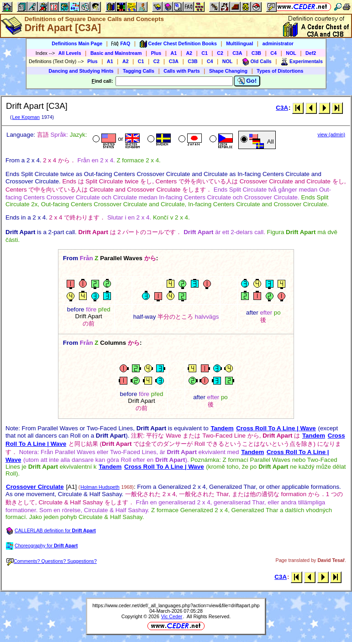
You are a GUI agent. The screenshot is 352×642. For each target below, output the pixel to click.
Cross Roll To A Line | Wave (276, 428)
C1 (204, 53)
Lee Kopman (25, 117)
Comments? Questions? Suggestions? (51, 561)
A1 (174, 53)
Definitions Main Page (77, 43)
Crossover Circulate (35, 486)
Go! (247, 81)
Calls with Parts (181, 71)
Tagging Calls (138, 71)
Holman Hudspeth (99, 487)
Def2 (310, 53)
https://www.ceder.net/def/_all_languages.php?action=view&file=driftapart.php (175, 605)
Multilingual (239, 43)
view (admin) (331, 134)
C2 (220, 53)
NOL (291, 53)
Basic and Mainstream (116, 53)
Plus (156, 53)
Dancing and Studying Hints (81, 71)
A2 (189, 53)
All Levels (69, 53)
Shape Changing (228, 71)
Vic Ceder (172, 616)
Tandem (221, 428)
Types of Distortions (280, 71)
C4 (273, 53)
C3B (256, 53)
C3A (237, 53)
